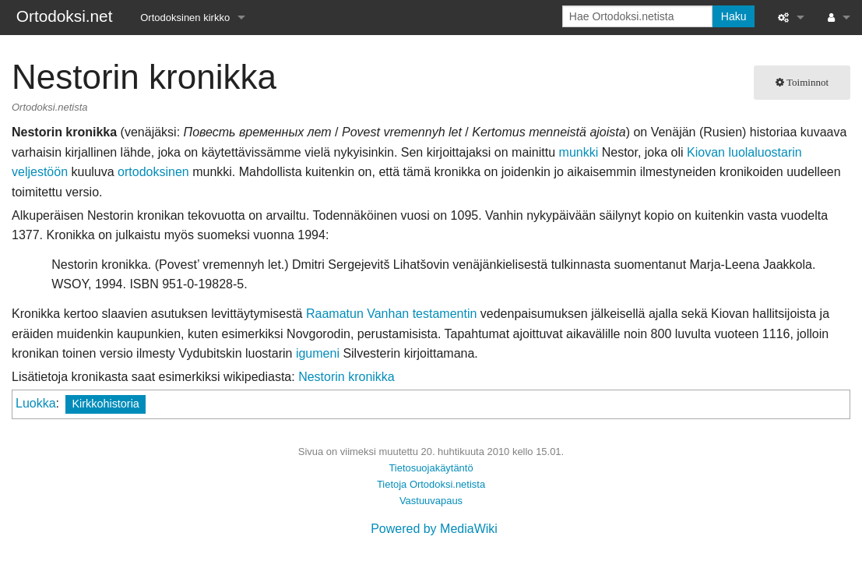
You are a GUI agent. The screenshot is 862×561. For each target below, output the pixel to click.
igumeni (318, 353)
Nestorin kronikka (346, 376)
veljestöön (40, 171)
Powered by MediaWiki (434, 528)
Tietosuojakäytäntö (431, 468)
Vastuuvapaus (431, 500)
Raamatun (335, 313)
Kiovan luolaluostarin (744, 152)
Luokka (36, 403)
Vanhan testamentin (422, 313)
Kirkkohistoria (105, 403)
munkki (579, 152)
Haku (734, 16)
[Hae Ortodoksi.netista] (637, 16)
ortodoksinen (153, 171)
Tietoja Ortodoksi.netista (431, 484)
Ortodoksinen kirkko (185, 17)
